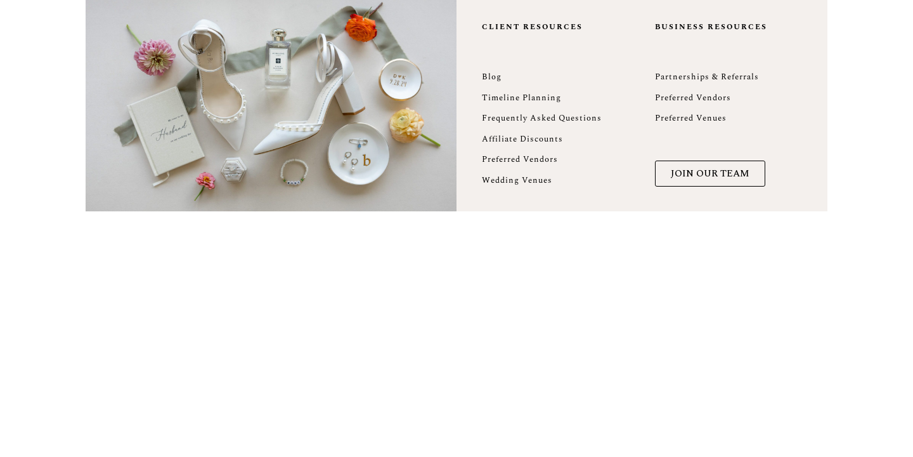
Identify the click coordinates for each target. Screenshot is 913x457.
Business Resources (711, 27)
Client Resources (532, 27)
